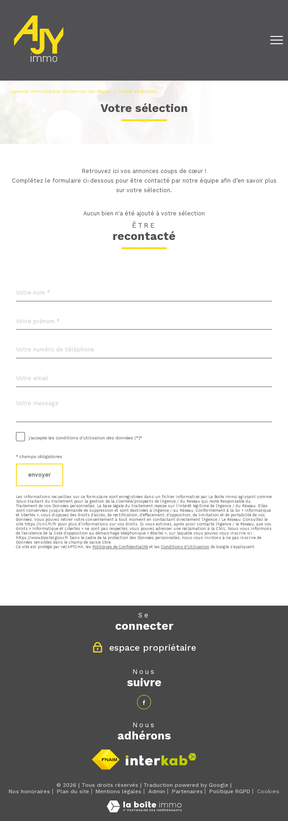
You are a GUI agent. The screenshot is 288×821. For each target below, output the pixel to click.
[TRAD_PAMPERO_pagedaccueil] (38, 64)
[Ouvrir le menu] (276, 40)
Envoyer (39, 499)
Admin (156, 791)
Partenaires (187, 791)
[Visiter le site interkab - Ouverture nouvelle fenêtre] (161, 759)
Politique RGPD (229, 791)
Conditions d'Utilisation (185, 571)
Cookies (268, 792)
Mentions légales (118, 791)
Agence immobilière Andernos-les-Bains (60, 91)
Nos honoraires (29, 791)
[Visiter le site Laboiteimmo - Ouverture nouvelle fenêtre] (144, 810)
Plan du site (73, 791)
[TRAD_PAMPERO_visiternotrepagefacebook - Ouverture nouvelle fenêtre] (144, 702)
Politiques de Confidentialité (120, 571)
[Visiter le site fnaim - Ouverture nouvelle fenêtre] (105, 759)
